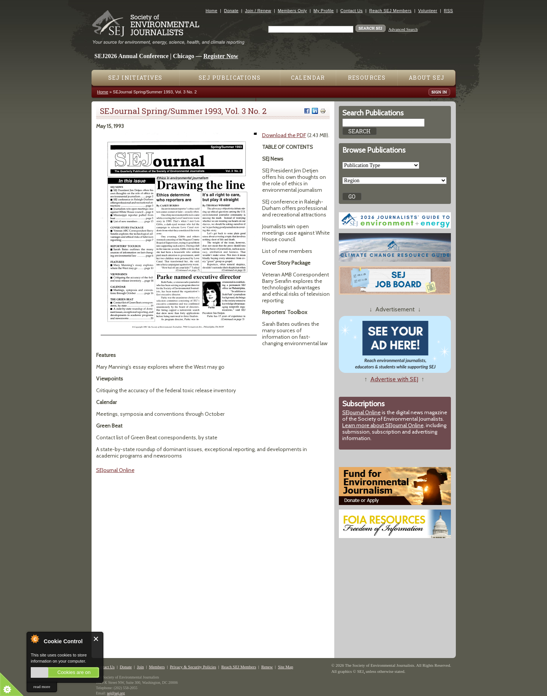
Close (96, 638)
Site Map (285, 666)
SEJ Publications (230, 77)
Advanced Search (402, 29)
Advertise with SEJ (394, 379)
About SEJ (427, 77)
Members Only (292, 10)
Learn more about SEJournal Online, (383, 425)
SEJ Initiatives (135, 77)
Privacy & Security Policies (193, 666)
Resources (367, 77)
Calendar (308, 77)
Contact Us (351, 10)
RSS (448, 10)
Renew (267, 666)
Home (211, 10)
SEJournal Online (115, 470)
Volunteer (427, 10)
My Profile (323, 10)
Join (140, 666)
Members (157, 666)
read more (41, 686)
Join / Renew (258, 10)
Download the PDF (284, 135)
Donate (231, 10)
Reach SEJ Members (390, 10)
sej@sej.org (116, 693)
